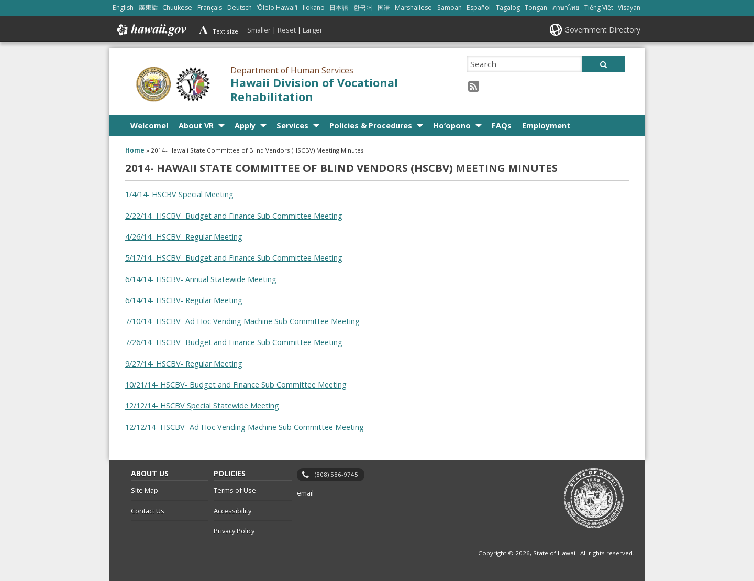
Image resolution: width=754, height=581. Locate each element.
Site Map (144, 490)
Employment (546, 126)
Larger (313, 30)
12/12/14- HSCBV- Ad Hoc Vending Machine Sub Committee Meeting (244, 427)
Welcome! (149, 126)
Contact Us (147, 510)
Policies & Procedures (370, 126)
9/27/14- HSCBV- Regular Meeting (183, 364)
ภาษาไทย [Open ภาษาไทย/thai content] (565, 7)
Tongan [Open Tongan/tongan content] (536, 7)
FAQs (502, 126)
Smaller (259, 30)
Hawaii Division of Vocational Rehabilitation (314, 90)
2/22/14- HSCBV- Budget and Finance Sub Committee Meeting (233, 216)
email (305, 493)
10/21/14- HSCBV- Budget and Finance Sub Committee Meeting (236, 385)
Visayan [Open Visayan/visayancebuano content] (629, 7)
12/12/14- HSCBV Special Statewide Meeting (202, 406)
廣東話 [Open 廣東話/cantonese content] (148, 7)
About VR (196, 126)
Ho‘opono (452, 126)
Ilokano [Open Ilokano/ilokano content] (314, 7)
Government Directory (602, 30)
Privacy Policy (234, 530)
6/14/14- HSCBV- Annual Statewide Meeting (200, 279)
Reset (287, 30)
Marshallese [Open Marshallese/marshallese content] (413, 7)
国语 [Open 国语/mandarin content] (384, 7)
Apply (245, 126)
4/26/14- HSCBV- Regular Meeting (183, 237)
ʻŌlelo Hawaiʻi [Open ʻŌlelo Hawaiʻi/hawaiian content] (277, 7)
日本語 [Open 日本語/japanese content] (338, 7)
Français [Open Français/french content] (209, 7)
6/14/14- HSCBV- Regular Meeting (183, 300)
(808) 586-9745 (336, 474)
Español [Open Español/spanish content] (479, 7)
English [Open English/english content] (123, 7)
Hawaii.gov (150, 30)
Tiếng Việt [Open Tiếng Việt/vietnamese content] (598, 7)
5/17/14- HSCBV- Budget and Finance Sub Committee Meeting (233, 258)
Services (292, 126)
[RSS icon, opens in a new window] (473, 85)
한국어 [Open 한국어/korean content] (362, 7)
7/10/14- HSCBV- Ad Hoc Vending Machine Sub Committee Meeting (242, 321)
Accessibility (232, 510)
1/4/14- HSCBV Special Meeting (179, 194)
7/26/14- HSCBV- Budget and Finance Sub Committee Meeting (233, 342)
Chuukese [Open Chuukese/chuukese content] (177, 7)
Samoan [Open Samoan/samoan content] (449, 7)
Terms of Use (235, 490)
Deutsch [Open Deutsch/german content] (239, 7)
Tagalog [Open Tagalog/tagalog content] (508, 7)
